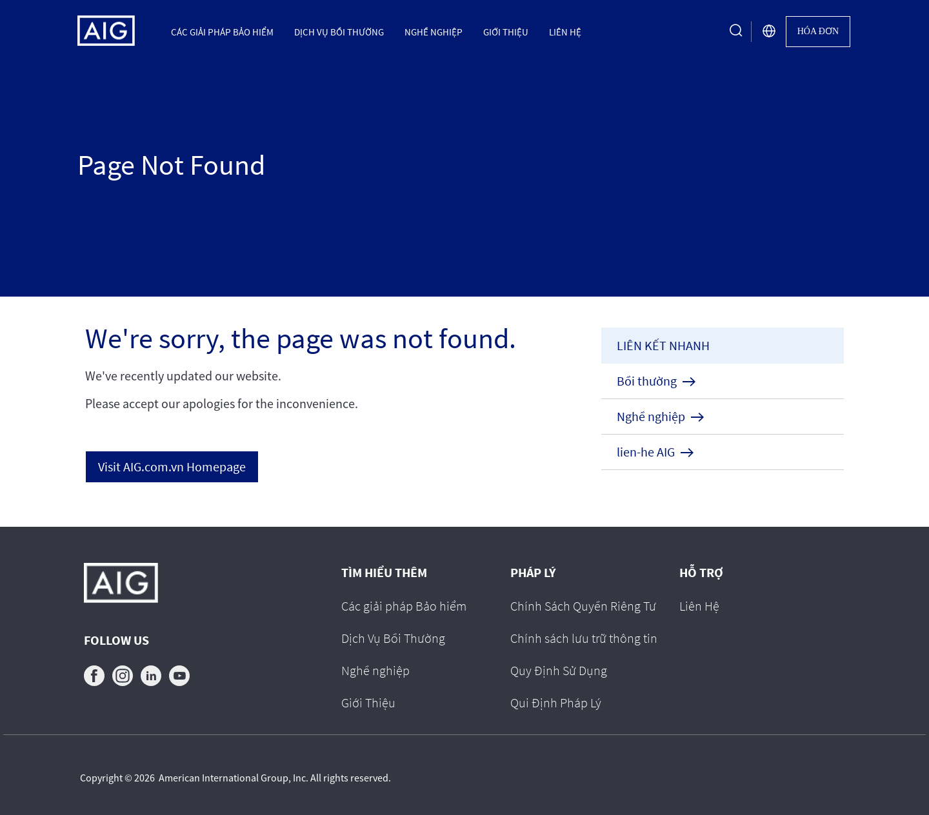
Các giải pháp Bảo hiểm (222, 31)
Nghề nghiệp (434, 31)
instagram (122, 675)
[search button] (736, 31)
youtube (179, 675)
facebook (94, 675)
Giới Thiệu (505, 31)
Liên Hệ (565, 31)
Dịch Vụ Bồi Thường (339, 31)
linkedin (151, 675)
